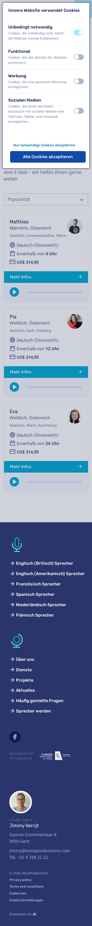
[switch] (79, 32)
